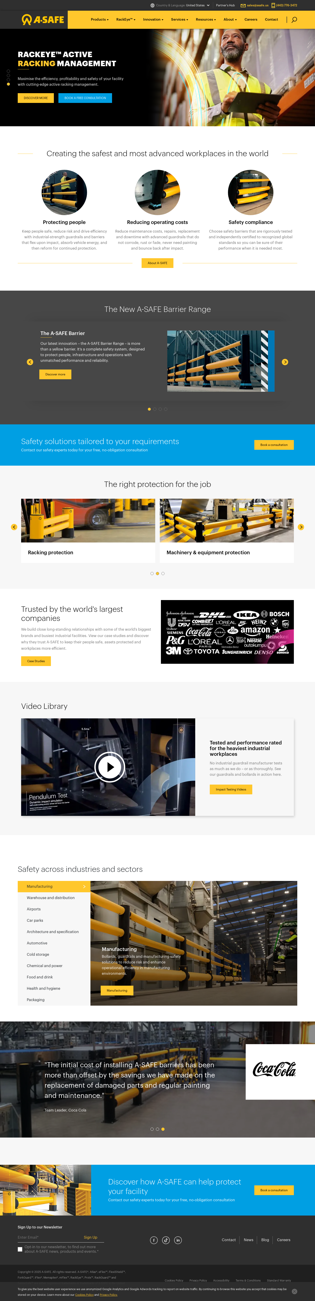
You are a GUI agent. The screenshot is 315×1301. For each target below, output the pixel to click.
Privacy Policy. (109, 1295)
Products (98, 19)
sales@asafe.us (257, 5)
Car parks (35, 920)
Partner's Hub (225, 5)
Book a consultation (274, 444)
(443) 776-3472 (286, 5)
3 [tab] (8, 79)
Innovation (151, 19)
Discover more (55, 374)
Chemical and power (44, 966)
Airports (34, 909)
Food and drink (40, 977)
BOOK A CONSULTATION (82, 100)
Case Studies (36, 661)
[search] (292, 20)
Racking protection (88, 531)
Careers (251, 19)
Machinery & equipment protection (227, 531)
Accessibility (221, 1280)
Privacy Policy (198, 1280)
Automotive (37, 943)
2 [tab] (8, 75)
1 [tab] (8, 71)
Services (178, 19)
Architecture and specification (53, 932)
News (248, 1240)
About (229, 19)
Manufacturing (39, 886)
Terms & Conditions (248, 1280)
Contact (271, 19)
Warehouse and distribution (51, 898)
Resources (204, 19)
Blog (265, 1240)
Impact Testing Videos (231, 789)
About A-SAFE (157, 263)
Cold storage (38, 954)
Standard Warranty (279, 1280)
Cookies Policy (174, 1280)
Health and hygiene (43, 988)
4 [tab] (8, 84)
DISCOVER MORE (36, 100)
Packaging (36, 1000)
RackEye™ (124, 19)
